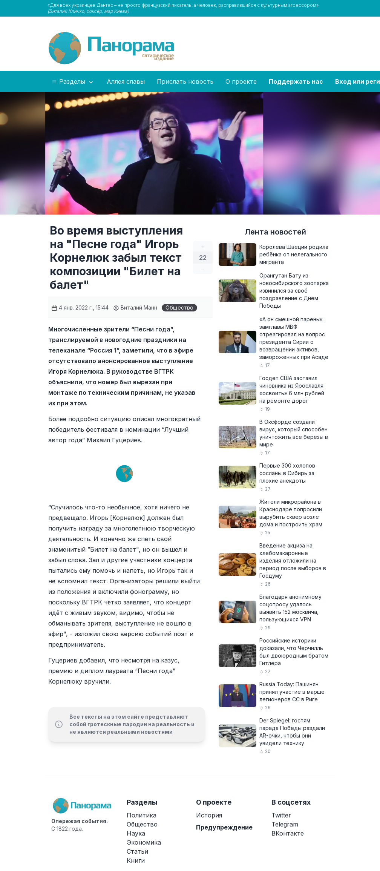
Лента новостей (275, 231)
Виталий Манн (135, 307)
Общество (179, 307)
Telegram (284, 824)
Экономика (144, 842)
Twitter (281, 815)
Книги (136, 860)
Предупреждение (224, 827)
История (209, 815)
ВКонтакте (287, 833)
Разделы (73, 82)
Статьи (137, 851)
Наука (136, 833)
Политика (141, 815)
